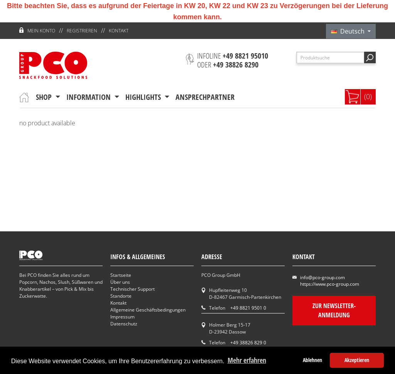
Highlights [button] (144, 97)
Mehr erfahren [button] (247, 360)
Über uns (120, 282)
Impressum (122, 316)
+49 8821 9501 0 (248, 308)
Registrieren (82, 30)
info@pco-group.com (322, 277)
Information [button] (89, 97)
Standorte (121, 296)
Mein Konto (41, 30)
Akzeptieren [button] (356, 360)
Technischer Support (132, 289)
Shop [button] (45, 97)
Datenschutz (123, 323)
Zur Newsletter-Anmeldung (334, 310)
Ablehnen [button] (312, 360)
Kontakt (118, 30)
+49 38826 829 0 (248, 342)
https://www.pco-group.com (329, 284)
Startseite (120, 275)
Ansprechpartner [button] (205, 97)
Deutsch (348, 31)
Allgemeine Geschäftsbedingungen (148, 310)
